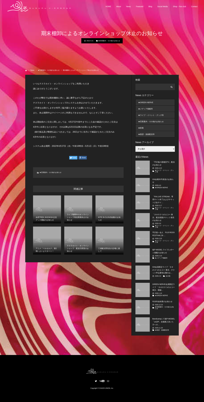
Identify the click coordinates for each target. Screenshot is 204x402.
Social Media (162, 6)
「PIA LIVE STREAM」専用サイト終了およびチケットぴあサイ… (163, 199)
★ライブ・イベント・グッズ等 (151, 115)
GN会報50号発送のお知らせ (163, 180)
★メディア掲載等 (145, 109)
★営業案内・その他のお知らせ (109, 41)
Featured (139, 6)
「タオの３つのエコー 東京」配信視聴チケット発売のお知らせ (163, 217)
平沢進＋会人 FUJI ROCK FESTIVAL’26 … (163, 233)
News (128, 6)
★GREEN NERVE (145, 102)
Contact (194, 6)
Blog (150, 6)
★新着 (141, 128)
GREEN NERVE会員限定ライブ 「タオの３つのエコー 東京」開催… (163, 287)
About (118, 6)
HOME (108, 6)
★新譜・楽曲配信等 (146, 134)
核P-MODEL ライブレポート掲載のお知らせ (163, 251)
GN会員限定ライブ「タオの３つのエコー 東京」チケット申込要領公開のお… (163, 270)
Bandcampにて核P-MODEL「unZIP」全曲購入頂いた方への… (163, 322)
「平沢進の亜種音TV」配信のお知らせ (163, 163)
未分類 (168, 276)
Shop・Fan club (179, 6)
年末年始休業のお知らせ (162, 301)
